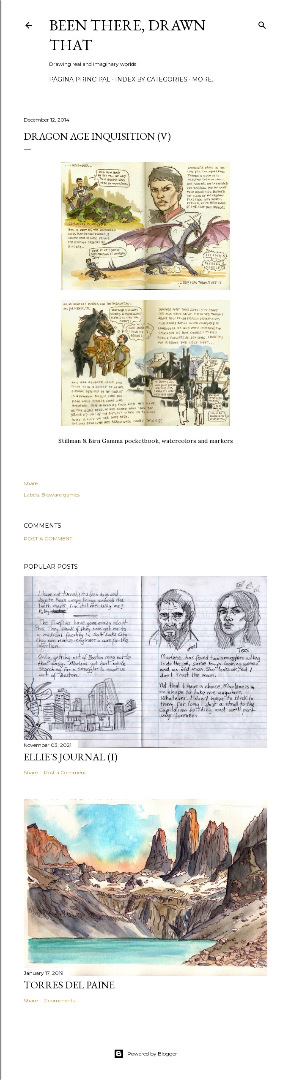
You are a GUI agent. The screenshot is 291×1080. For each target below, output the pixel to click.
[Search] (262, 23)
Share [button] (31, 483)
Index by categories (151, 79)
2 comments (59, 1000)
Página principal (79, 79)
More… (204, 79)
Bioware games (60, 494)
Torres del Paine (69, 984)
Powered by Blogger (145, 1054)
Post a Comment (48, 538)
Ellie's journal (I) (71, 756)
